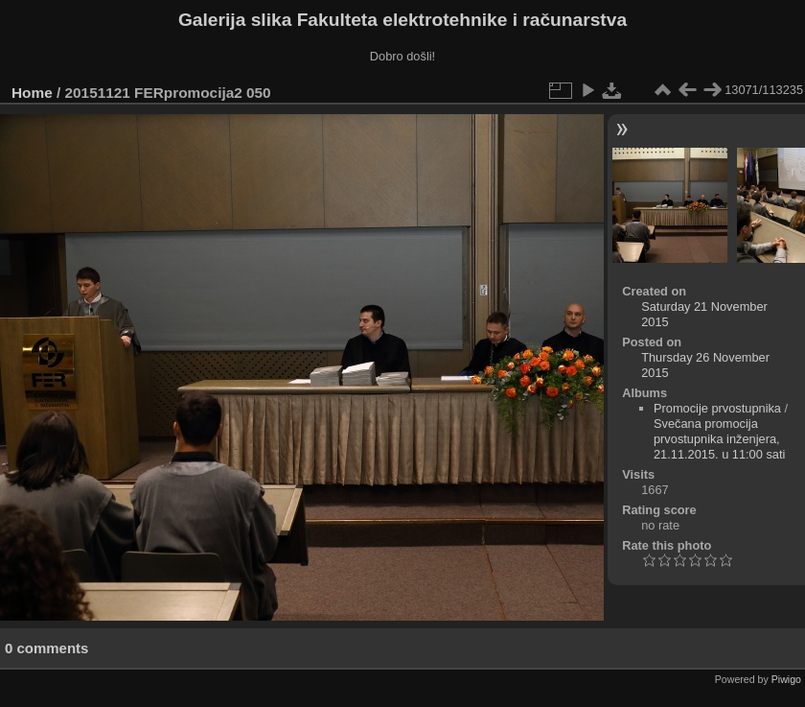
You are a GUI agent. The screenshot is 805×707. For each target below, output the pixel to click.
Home (32, 92)
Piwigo (786, 679)
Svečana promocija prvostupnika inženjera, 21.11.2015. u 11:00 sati (719, 438)
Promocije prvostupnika (717, 408)
